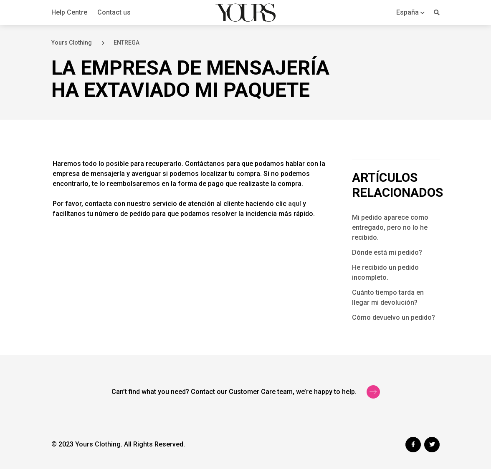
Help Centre (69, 12)
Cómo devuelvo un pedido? (393, 317)
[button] (410, 12)
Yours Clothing (71, 42)
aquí (294, 204)
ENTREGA (126, 42)
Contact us (114, 12)
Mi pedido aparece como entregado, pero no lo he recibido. (390, 227)
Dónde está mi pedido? (387, 252)
